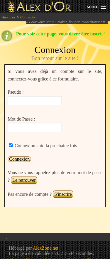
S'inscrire (63, 194)
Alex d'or (9, 17)
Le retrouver (24, 180)
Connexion (28, 17)
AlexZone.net (45, 248)
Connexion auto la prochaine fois (45, 145)
